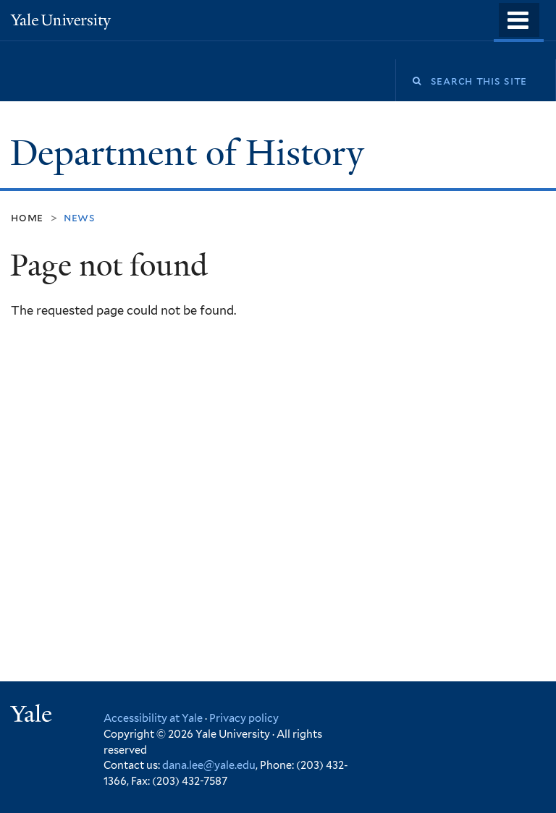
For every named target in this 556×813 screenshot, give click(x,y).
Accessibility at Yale (153, 718)
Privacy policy (244, 718)
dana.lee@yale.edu (209, 765)
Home (27, 217)
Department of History (191, 152)
